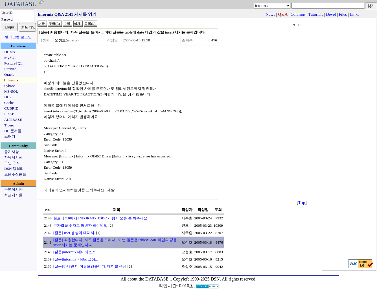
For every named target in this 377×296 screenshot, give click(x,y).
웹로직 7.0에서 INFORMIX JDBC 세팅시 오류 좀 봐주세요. (100, 218)
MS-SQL (11, 91)
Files (343, 14)
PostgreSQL (13, 63)
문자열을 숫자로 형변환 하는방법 (80, 225)
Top (301, 202)
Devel (331, 14)
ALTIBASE (13, 119)
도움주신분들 (15, 174)
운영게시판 (13, 189)
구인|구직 (12, 163)
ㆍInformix (9, 80)
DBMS (9, 52)
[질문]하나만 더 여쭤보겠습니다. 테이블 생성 (90, 266)
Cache (9, 103)
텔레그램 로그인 (18, 37)
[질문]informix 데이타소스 (74, 252)
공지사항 (11, 152)
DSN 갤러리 (14, 168)
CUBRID (11, 108)
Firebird (10, 69)
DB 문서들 (12, 131)
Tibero (9, 125)
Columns (298, 14)
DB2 (7, 97)
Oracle (9, 74)
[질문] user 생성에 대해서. (74, 233)
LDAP (9, 114)
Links (354, 14)
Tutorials (315, 14)
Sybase (9, 86)
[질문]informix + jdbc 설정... (75, 259)
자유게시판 (13, 157)
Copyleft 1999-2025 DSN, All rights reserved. (215, 279)
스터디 (9, 136)
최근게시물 (13, 195)
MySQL (10, 57)
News (270, 14)
